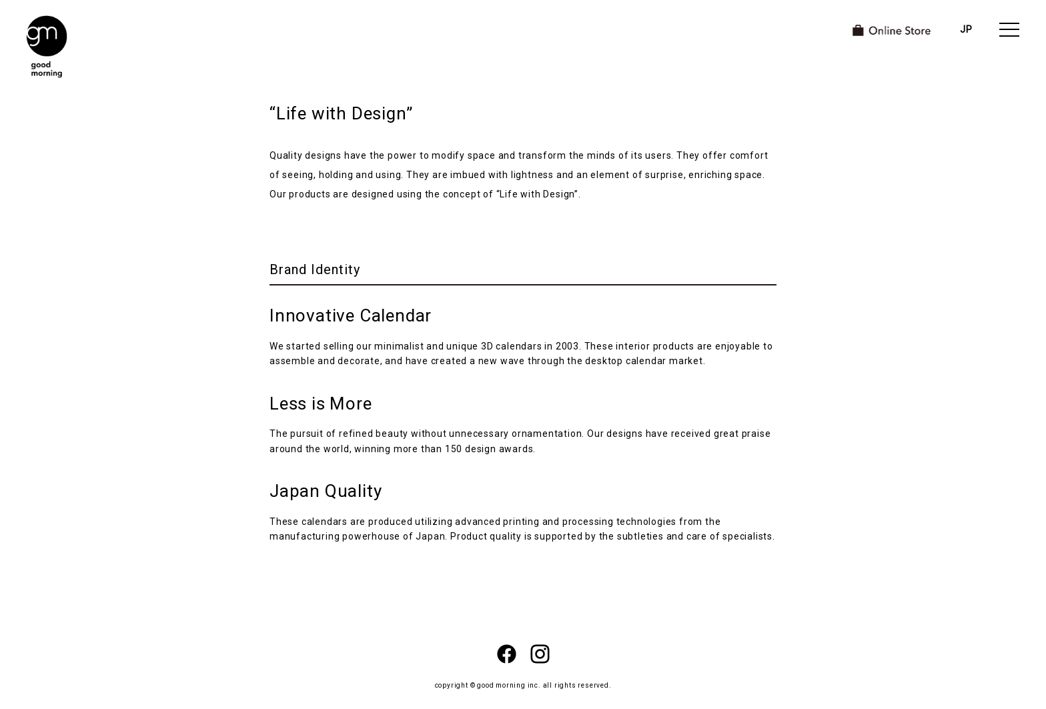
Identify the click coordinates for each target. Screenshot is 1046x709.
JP (966, 29)
